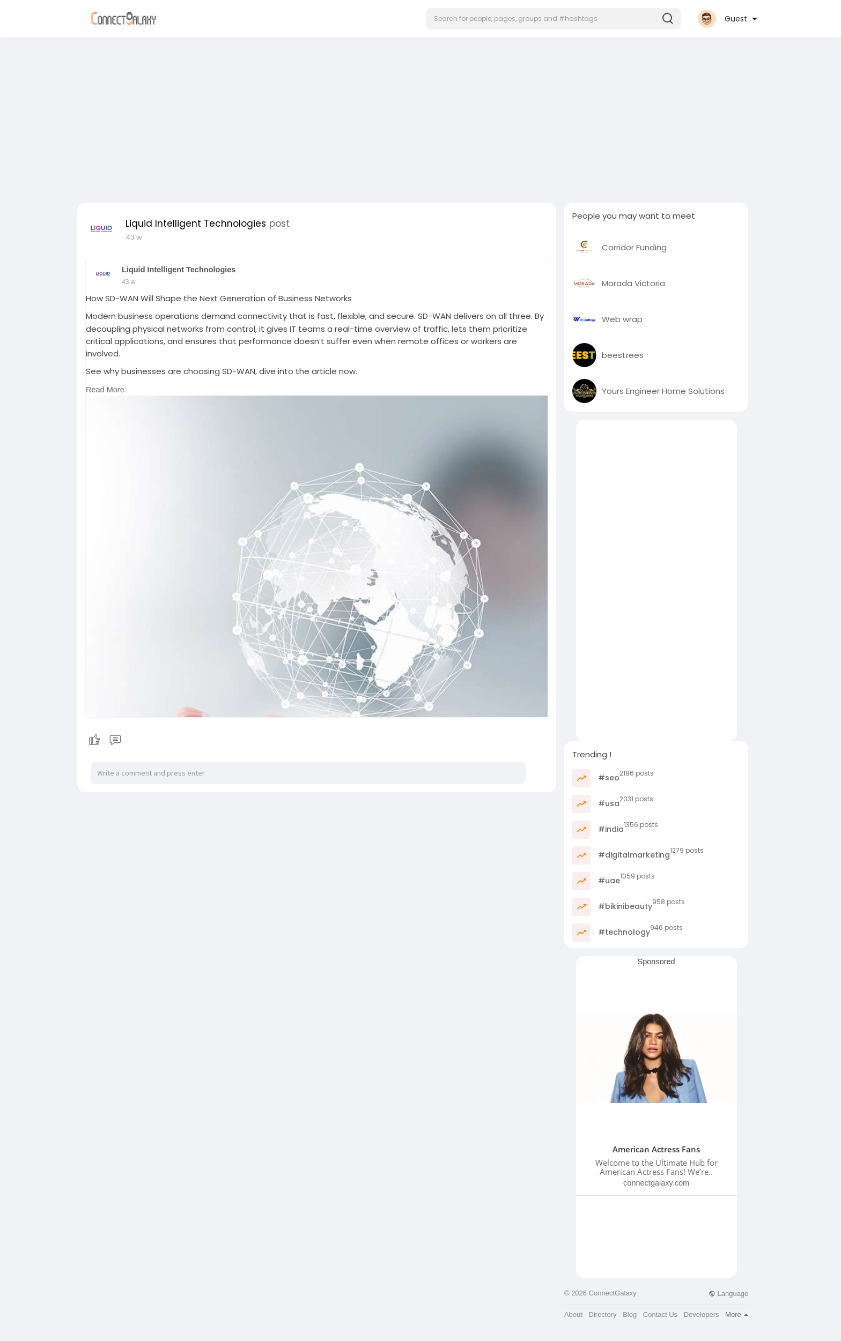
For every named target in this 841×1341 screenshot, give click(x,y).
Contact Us (660, 1314)
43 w (134, 237)
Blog (630, 1314)
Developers (701, 1314)
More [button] (736, 1314)
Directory (603, 1314)
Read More (105, 389)
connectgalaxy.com (656, 1183)
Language (728, 1293)
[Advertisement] (420, 117)
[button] (553, 18)
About (573, 1314)
